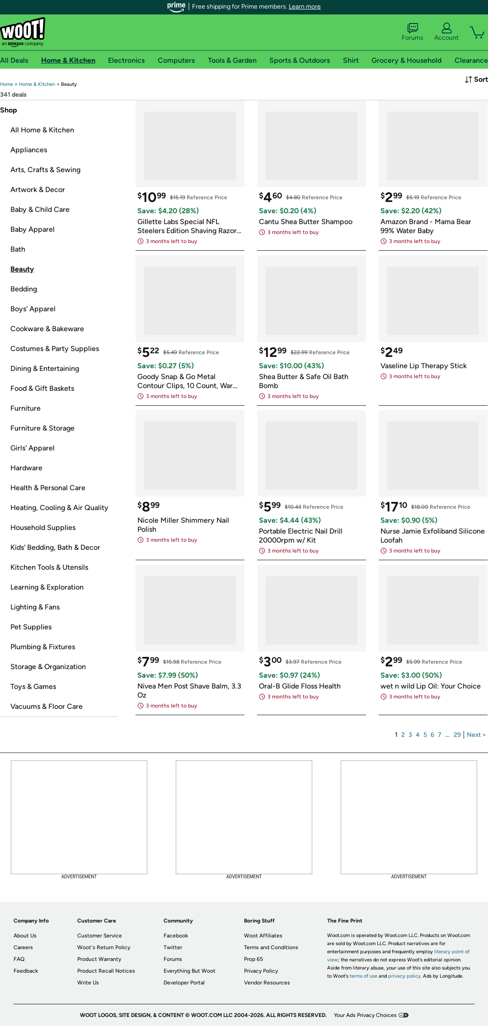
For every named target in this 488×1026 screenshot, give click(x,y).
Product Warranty (99, 959)
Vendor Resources (267, 982)
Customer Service (99, 935)
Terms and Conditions (271, 947)
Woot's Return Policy (103, 947)
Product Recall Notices (106, 971)
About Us (25, 935)
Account (446, 32)
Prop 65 (253, 959)
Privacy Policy (261, 971)
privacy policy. (405, 976)
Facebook (176, 935)
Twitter (173, 947)
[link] (6, 84)
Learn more (305, 6)
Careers (23, 947)
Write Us (88, 982)
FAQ (19, 959)
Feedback (26, 971)
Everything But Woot (190, 971)
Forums (412, 32)
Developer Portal (184, 982)
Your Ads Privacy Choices (365, 1015)
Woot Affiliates (263, 935)
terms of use (363, 976)
